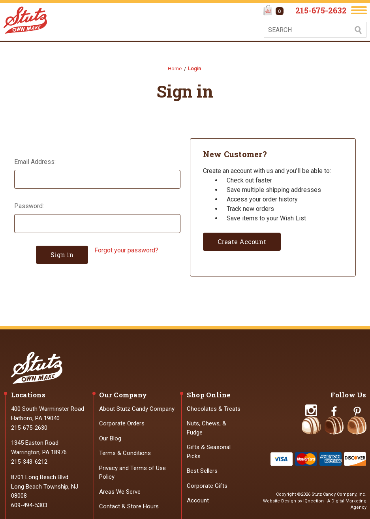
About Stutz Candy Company (137, 408)
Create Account (242, 241)
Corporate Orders (122, 423)
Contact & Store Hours (129, 506)
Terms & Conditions (125, 453)
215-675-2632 (321, 10)
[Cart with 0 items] (273, 11)
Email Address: (35, 161)
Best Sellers (202, 470)
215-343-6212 (29, 461)
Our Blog (110, 438)
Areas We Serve (120, 491)
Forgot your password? (126, 250)
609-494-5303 (29, 505)
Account (198, 500)
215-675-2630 (29, 427)
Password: (29, 206)
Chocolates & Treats (213, 408)
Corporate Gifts (207, 485)
